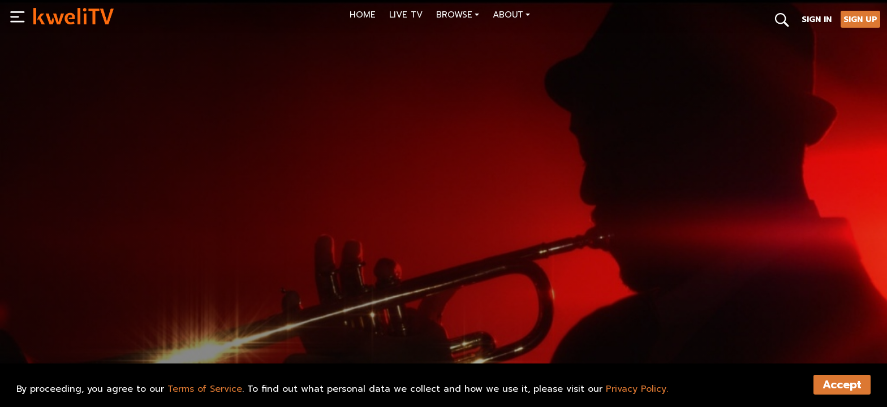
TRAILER (207, 345)
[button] (458, 16)
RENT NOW (149, 345)
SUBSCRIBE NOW (75, 345)
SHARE (262, 345)
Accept (842, 384)
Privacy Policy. (637, 389)
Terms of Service (204, 389)
